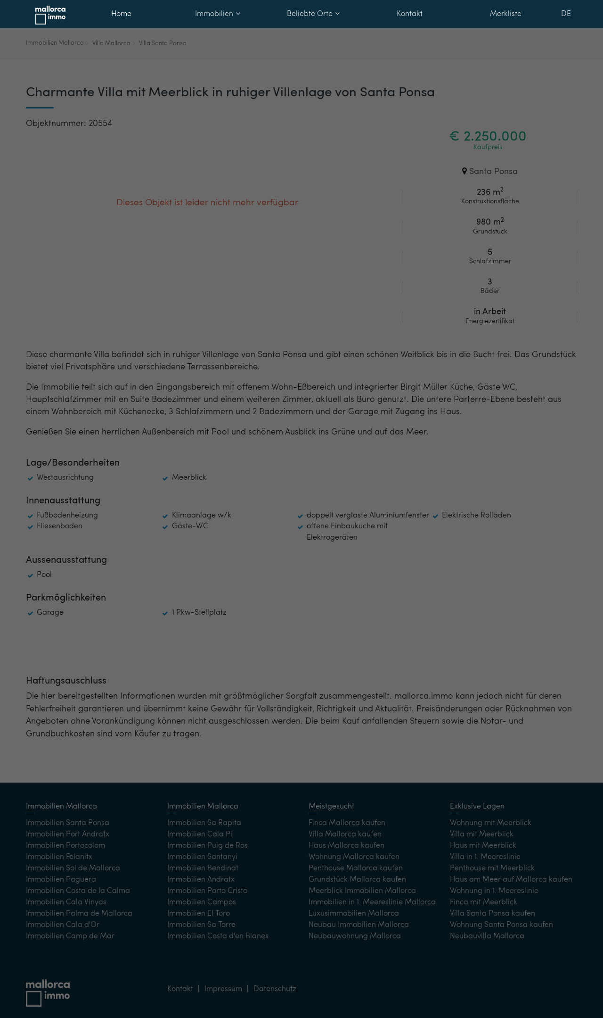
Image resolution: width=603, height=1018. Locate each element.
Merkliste (506, 14)
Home (121, 14)
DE (566, 14)
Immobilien (217, 13)
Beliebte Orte (313, 13)
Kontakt (410, 14)
